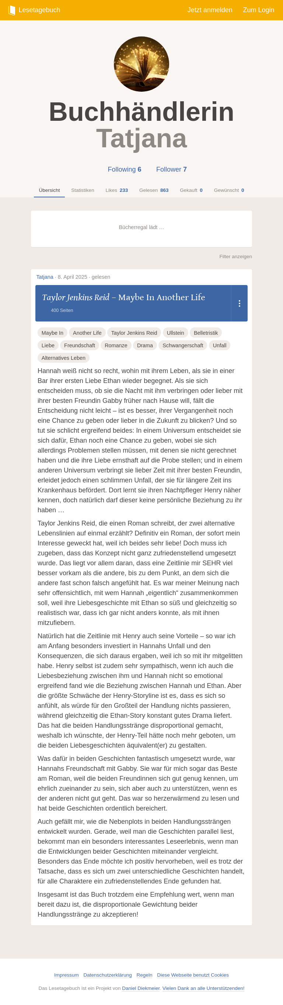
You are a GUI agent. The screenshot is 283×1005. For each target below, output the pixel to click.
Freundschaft (79, 345)
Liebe (48, 345)
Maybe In (52, 333)
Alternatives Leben (63, 358)
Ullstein (175, 333)
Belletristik (206, 333)
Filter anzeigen (235, 256)
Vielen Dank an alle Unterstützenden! (204, 988)
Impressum (66, 975)
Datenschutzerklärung (108, 975)
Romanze (116, 345)
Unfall (220, 345)
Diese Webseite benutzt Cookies (193, 975)
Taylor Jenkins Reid (75, 297)
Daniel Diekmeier (141, 988)
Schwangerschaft (183, 345)
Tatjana (44, 277)
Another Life (87, 333)
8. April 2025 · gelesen (84, 277)
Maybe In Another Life (161, 297)
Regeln (145, 975)
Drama (145, 345)
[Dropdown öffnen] (239, 303)
